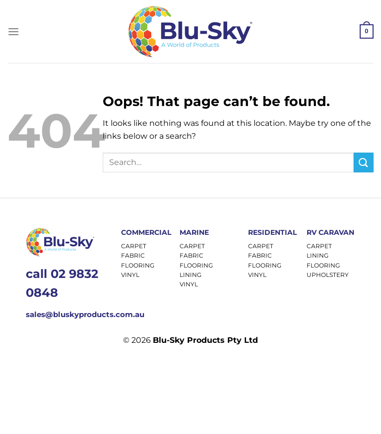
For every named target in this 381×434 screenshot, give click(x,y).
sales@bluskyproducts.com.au (85, 314)
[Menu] (13, 31)
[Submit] (364, 162)
